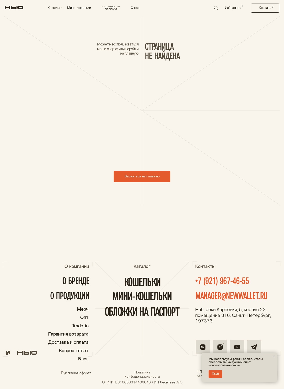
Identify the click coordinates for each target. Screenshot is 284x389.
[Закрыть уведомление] (274, 356)
